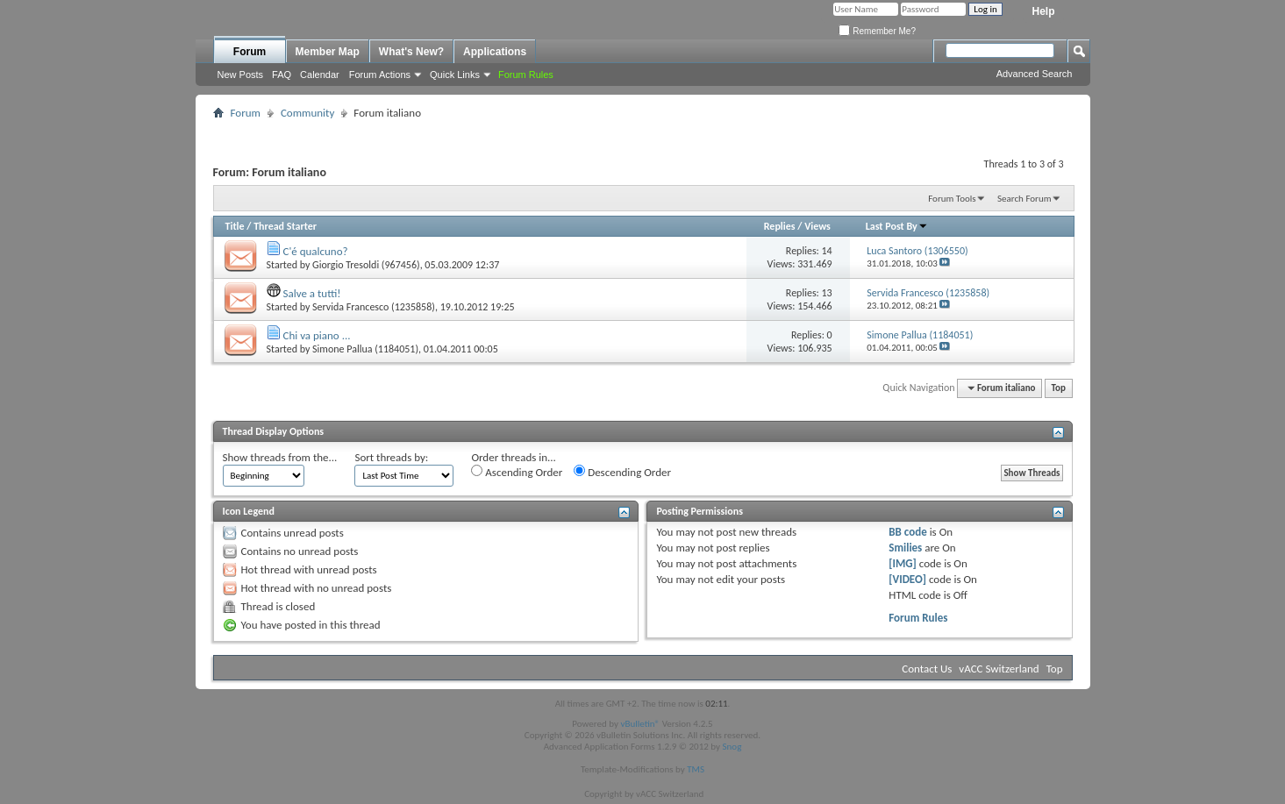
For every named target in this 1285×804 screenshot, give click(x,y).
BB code (907, 531)
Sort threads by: (391, 457)
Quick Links (455, 74)
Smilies (905, 547)
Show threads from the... (280, 457)
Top (1059, 388)
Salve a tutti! (311, 293)
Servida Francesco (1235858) (373, 307)
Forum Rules (918, 617)
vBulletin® (640, 723)
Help (1043, 11)
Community (307, 112)
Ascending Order (516, 472)
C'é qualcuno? (314, 251)
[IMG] (903, 563)
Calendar (319, 74)
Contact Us (927, 668)
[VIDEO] (907, 579)
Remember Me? (877, 31)
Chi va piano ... (316, 335)
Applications (494, 52)
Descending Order (622, 472)
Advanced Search (1034, 73)
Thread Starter (285, 226)
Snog (732, 746)
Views (817, 226)
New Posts (241, 74)
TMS (695, 769)
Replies (780, 226)
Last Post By (897, 226)
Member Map (328, 52)
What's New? (411, 52)
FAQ (281, 74)
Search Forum (1024, 198)
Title (235, 226)
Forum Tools (951, 198)
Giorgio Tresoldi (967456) (366, 265)
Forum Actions (379, 74)
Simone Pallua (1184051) (365, 349)
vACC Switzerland (999, 668)
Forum (249, 52)
